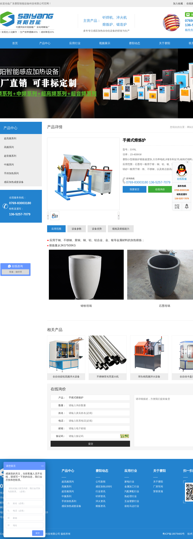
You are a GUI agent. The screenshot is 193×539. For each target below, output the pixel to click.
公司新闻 (100, 481)
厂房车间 (158, 486)
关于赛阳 (164, 43)
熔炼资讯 (100, 506)
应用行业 (74, 43)
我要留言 (134, 189)
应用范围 (56, 228)
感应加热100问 (104, 486)
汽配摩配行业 (131, 491)
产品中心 (44, 43)
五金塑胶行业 (131, 501)
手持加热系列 (11, 173)
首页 (15, 43)
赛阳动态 (134, 43)
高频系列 (9, 147)
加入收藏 (178, 3)
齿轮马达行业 (131, 506)
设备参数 (76, 228)
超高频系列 (10, 138)
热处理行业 (130, 496)
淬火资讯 (100, 501)
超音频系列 (10, 155)
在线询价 (160, 189)
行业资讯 (100, 491)
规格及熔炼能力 (120, 228)
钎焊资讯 (100, 496)
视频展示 (104, 43)
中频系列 (9, 164)
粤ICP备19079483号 (173, 533)
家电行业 (129, 481)
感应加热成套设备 (14, 182)
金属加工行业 (131, 486)
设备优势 (97, 228)
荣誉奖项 (158, 491)
